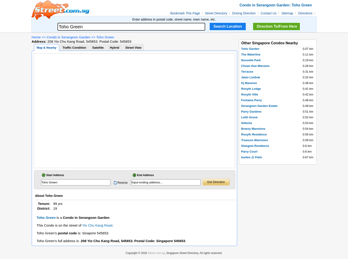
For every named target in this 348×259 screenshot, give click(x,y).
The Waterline (251, 54)
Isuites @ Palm (251, 157)
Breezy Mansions (253, 128)
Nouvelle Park (251, 60)
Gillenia (246, 123)
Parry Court (249, 151)
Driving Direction (244, 13)
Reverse (123, 182)
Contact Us (268, 13)
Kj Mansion (249, 83)
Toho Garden (250, 48)
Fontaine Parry (251, 100)
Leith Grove (249, 117)
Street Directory (216, 13)
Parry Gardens (251, 111)
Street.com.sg (156, 253)
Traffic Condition (74, 47)
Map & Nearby (47, 47)
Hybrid (114, 47)
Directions (305, 13)
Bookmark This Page (185, 13)
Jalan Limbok (250, 77)
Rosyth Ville (249, 94)
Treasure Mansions (254, 140)
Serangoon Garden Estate (259, 106)
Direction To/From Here (277, 26)
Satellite (98, 47)
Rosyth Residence (254, 134)
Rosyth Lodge (251, 88)
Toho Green (105, 37)
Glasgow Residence (255, 146)
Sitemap (287, 13)
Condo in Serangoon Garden (68, 37)
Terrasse (247, 71)
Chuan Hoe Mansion (255, 66)
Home (36, 37)
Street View (133, 47)
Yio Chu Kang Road (97, 225)
